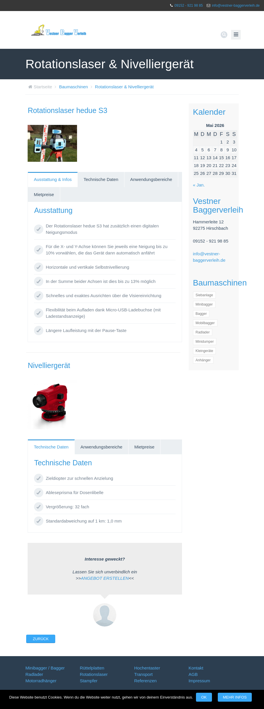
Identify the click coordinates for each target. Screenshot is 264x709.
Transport (143, 674)
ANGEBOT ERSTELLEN (105, 578)
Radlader (34, 674)
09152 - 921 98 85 (188, 5)
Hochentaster (147, 667)
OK (204, 697)
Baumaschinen (73, 86)
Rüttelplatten (92, 667)
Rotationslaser (94, 674)
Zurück (41, 639)
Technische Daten (100, 179)
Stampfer (88, 680)
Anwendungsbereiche (151, 179)
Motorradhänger (40, 680)
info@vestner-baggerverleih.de (236, 5)
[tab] (53, 179)
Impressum (199, 680)
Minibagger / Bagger (45, 667)
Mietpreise (44, 194)
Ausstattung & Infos (53, 179)
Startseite (43, 86)
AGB (193, 674)
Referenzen (145, 680)
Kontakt (195, 667)
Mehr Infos (235, 697)
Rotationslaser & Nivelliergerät (124, 86)
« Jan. (199, 184)
